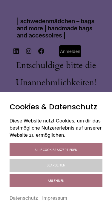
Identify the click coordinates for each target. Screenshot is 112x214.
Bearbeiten (56, 165)
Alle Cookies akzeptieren (56, 149)
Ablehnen (56, 180)
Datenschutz (24, 198)
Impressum (54, 198)
